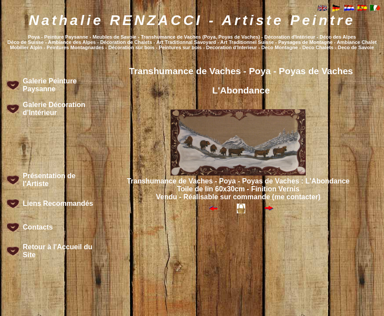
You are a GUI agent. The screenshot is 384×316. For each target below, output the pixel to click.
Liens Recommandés (58, 203)
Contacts (38, 227)
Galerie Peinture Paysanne (50, 85)
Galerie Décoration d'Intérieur (54, 108)
